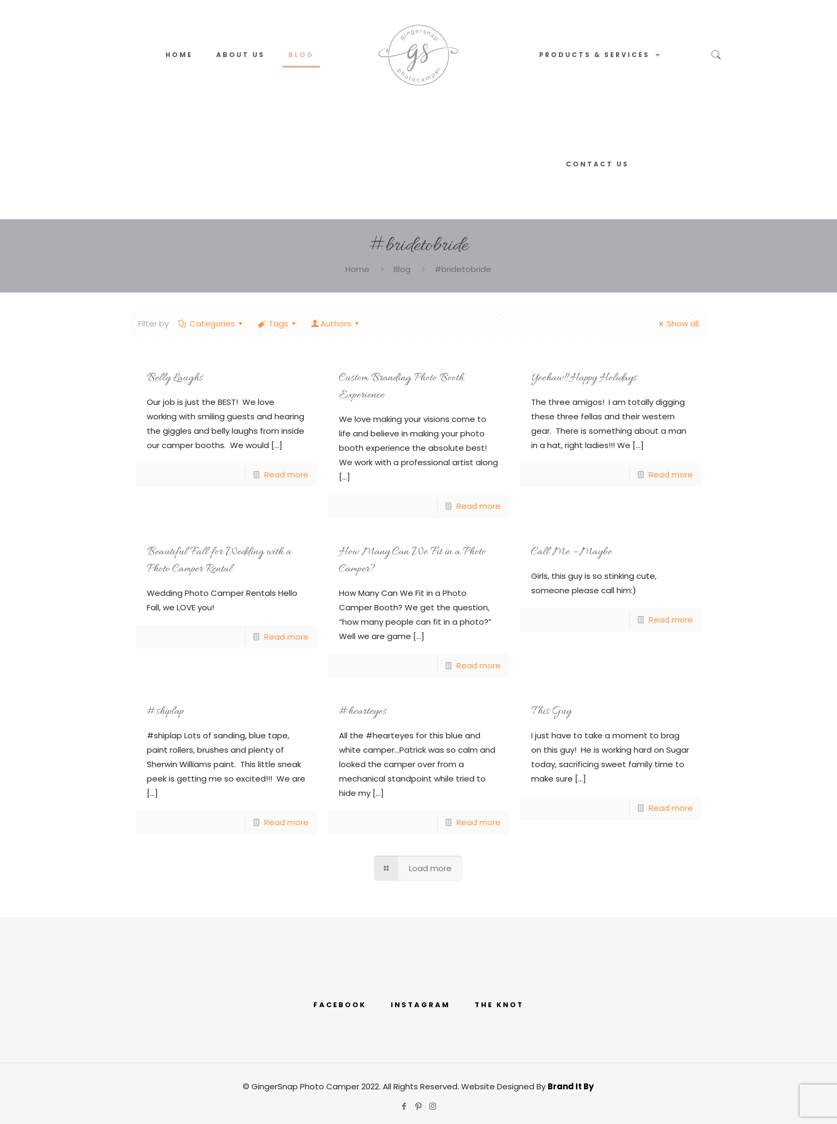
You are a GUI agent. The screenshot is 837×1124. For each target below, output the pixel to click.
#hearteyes (362, 711)
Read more (286, 474)
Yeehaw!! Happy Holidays (584, 378)
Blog (401, 269)
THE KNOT (499, 1005)
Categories (211, 323)
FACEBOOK (339, 1005)
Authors (335, 323)
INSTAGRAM (420, 1005)
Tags (277, 323)
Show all (677, 323)
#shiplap (165, 711)
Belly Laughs (175, 378)
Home (357, 269)
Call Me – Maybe (571, 552)
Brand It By (571, 1086)
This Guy (551, 711)
